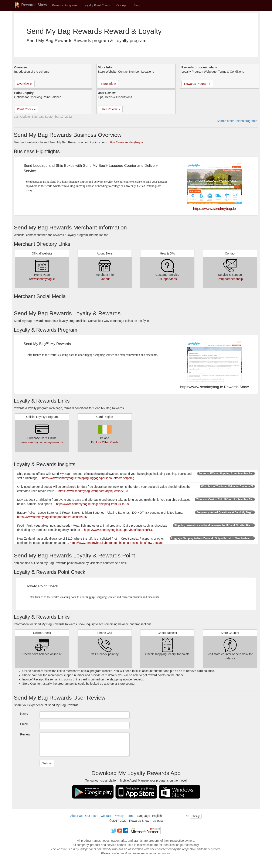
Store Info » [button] (108, 83)
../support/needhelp (230, 279)
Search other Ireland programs (237, 121)
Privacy (118, 815)
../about (105, 279)
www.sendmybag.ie (42, 279)
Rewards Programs (64, 5)
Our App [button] (121, 5)
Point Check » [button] (26, 109)
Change (195, 816)
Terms (130, 815)
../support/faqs (167, 279)
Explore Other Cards (104, 442)
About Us (76, 815)
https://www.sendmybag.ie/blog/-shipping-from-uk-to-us (92, 504)
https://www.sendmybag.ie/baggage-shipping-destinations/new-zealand (117, 542)
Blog (137, 5)
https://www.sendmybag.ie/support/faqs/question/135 (52, 517)
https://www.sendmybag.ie (126, 142)
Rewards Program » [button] (197, 83)
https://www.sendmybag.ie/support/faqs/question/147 (119, 530)
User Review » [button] (110, 109)
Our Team (91, 815)
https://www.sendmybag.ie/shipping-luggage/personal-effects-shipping (88, 478)
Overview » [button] (24, 83)
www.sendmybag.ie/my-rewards (42, 442)
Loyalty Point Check (97, 5)
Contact (106, 815)
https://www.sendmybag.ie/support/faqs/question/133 (93, 491)
